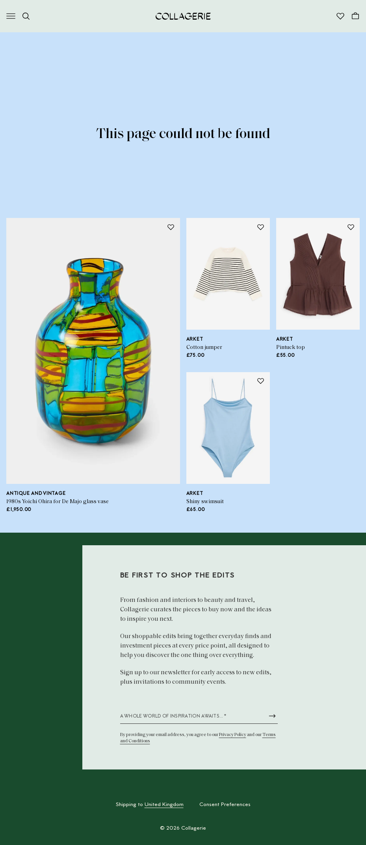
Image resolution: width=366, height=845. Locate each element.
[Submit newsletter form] (272, 716)
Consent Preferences (225, 805)
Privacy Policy (232, 734)
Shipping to (150, 805)
